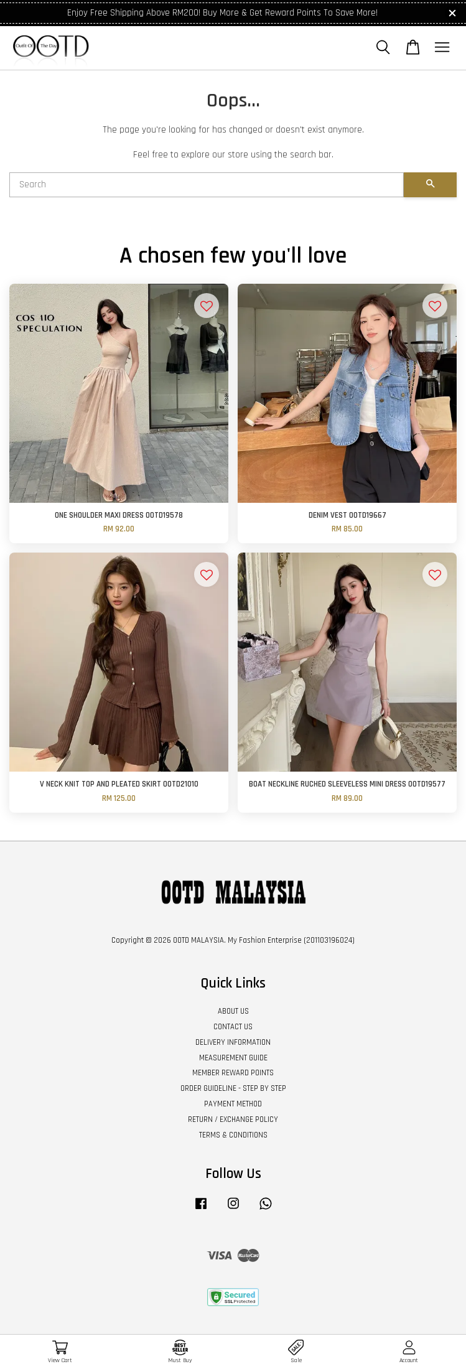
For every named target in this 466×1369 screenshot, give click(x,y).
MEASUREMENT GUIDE (233, 1058)
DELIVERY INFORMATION (233, 1042)
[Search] (206, 184)
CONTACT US (233, 1027)
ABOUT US (233, 1011)
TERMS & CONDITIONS (233, 1135)
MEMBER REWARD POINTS (233, 1073)
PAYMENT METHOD (233, 1104)
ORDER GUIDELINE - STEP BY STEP (233, 1088)
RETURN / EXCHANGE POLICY (233, 1119)
